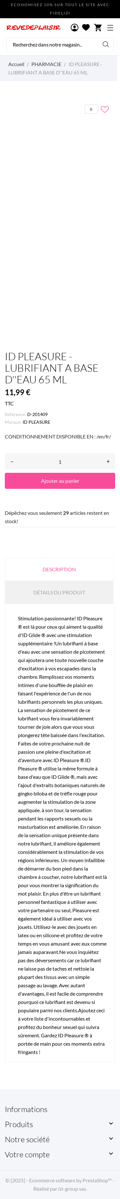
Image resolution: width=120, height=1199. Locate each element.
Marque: (13, 422)
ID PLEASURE (36, 422)
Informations (26, 1109)
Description (59, 569)
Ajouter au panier (60, 481)
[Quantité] (60, 462)
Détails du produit (59, 592)
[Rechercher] (60, 45)
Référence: (15, 414)
